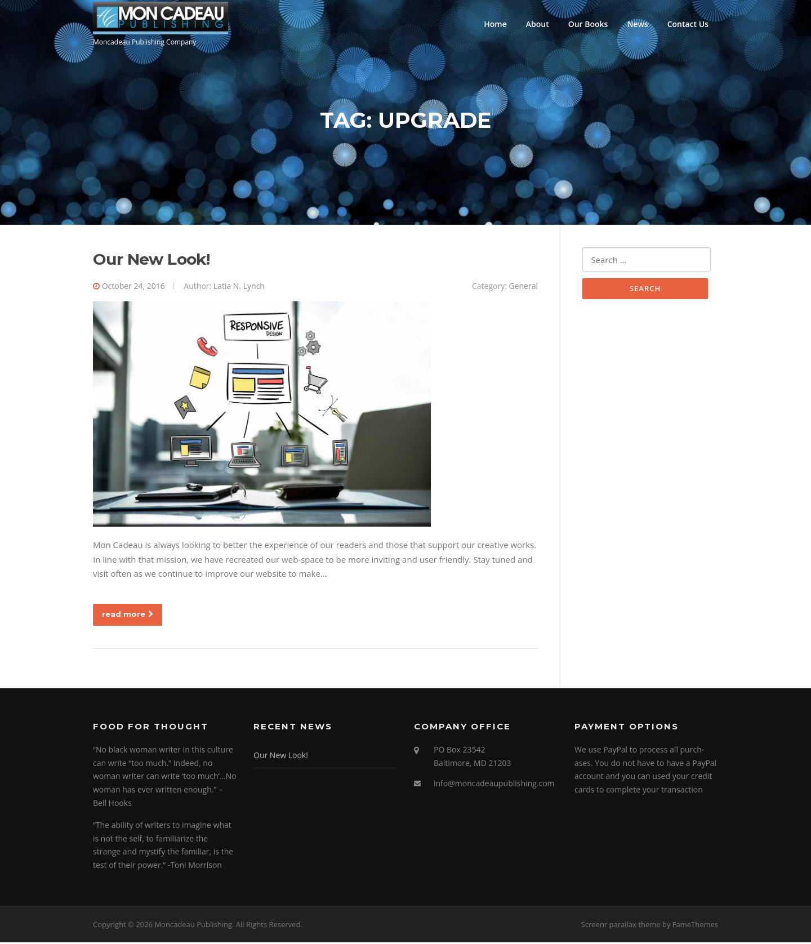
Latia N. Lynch (239, 287)
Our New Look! (151, 260)
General (523, 287)
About (537, 24)
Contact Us (687, 24)
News (637, 24)
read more (127, 615)
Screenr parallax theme (621, 925)
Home (495, 24)
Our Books (588, 24)
